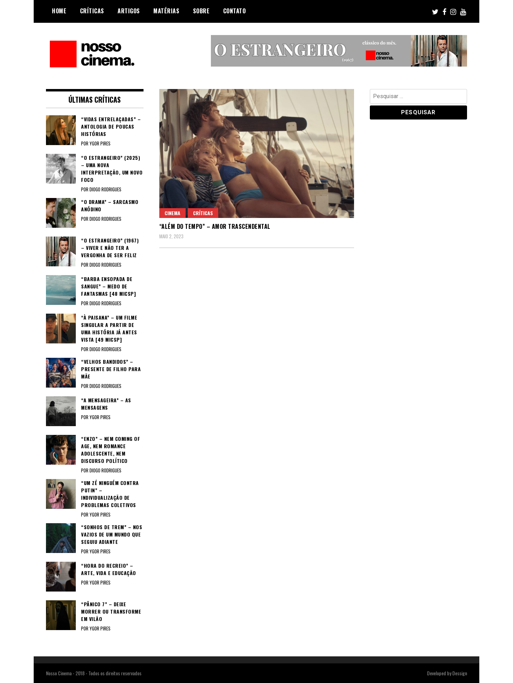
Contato (234, 11)
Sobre (201, 11)
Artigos (129, 11)
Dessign (459, 673)
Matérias (166, 11)
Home (59, 11)
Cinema (172, 213)
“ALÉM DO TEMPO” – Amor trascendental (215, 226)
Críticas (92, 11)
